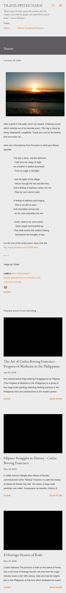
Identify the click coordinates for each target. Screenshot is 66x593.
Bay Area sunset (21, 273)
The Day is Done (13, 282)
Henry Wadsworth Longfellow (22, 277)
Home (7, 28)
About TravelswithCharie (30, 28)
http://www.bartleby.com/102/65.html (21, 247)
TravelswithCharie (23, 5)
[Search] (53, 5)
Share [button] (7, 292)
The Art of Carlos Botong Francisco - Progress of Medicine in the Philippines (32, 364)
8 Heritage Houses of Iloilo (23, 554)
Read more (56, 398)
